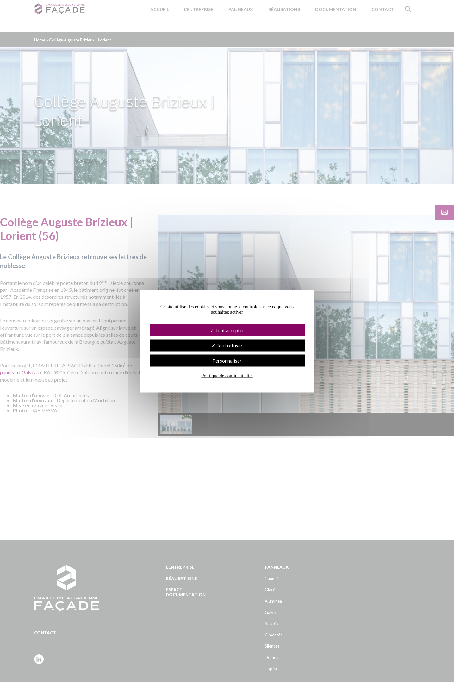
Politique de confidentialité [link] (226, 375)
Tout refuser (227, 345)
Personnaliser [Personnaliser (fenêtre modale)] (227, 360)
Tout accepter (227, 330)
